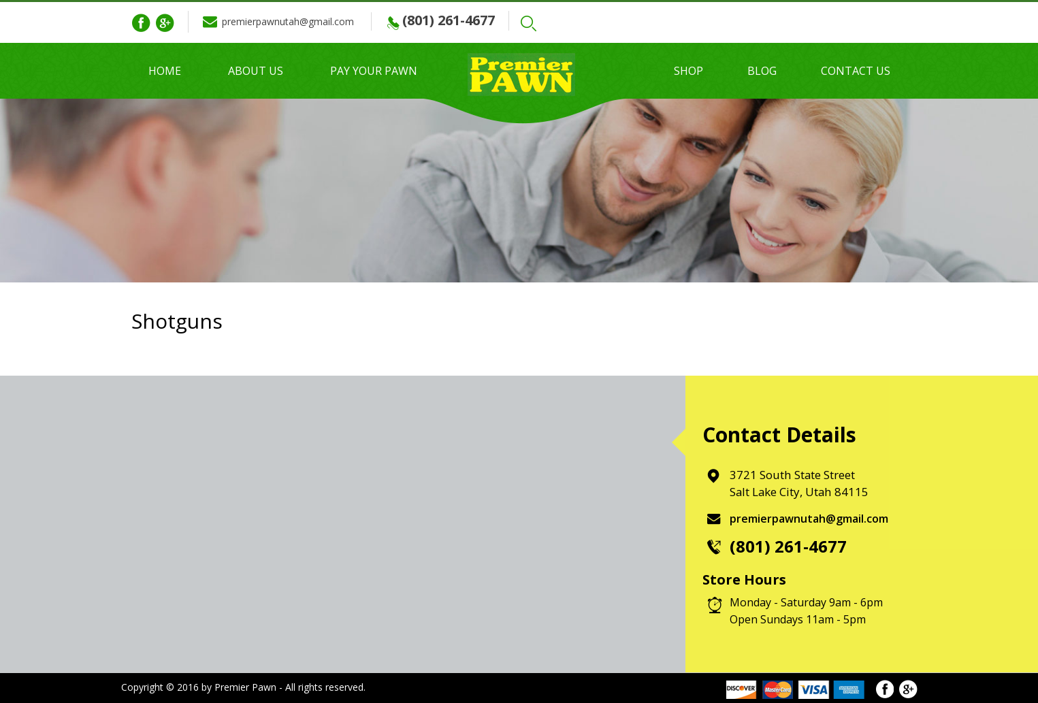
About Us (255, 70)
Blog (762, 70)
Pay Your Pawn (373, 70)
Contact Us (855, 70)
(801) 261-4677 (461, 20)
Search (544, 23)
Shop (688, 70)
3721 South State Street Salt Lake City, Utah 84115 (800, 483)
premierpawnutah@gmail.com (294, 21)
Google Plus (164, 23)
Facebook (140, 23)
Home (164, 70)
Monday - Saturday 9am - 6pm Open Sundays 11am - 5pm (806, 611)
